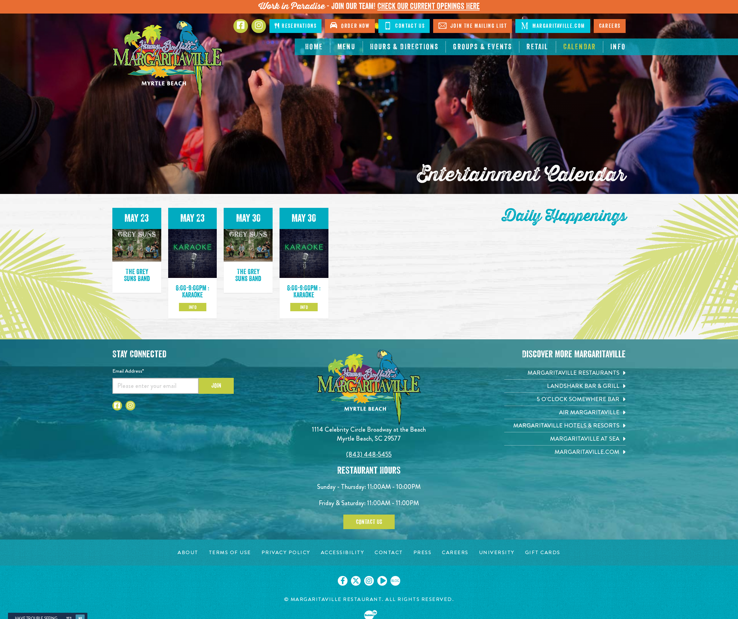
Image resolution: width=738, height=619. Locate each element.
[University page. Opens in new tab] (497, 552)
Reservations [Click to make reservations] (295, 26)
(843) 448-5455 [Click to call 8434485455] (369, 454)
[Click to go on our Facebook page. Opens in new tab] (342, 581)
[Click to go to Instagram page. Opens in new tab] (130, 405)
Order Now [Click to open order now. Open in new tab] (349, 25)
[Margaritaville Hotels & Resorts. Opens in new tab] (565, 425)
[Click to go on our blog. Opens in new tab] (395, 581)
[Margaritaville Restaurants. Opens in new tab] (565, 372)
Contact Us (369, 522)
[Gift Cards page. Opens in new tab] (543, 552)
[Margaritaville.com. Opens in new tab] (565, 452)
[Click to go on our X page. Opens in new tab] (356, 581)
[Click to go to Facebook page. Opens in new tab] (240, 26)
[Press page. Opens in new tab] (422, 552)
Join (216, 385)
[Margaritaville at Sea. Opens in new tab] (565, 438)
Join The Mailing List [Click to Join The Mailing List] (472, 26)
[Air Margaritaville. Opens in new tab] (565, 412)
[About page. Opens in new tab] (188, 552)
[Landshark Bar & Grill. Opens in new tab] (565, 386)
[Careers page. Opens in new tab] (455, 552)
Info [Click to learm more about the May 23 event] (193, 307)
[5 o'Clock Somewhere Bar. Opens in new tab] (565, 399)
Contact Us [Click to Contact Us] (404, 26)
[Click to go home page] (167, 60)
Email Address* (128, 371)
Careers (609, 26)
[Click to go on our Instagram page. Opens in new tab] (369, 581)
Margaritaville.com (553, 26)
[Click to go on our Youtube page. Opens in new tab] (382, 581)
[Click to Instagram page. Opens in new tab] (258, 26)
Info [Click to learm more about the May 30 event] (304, 307)
